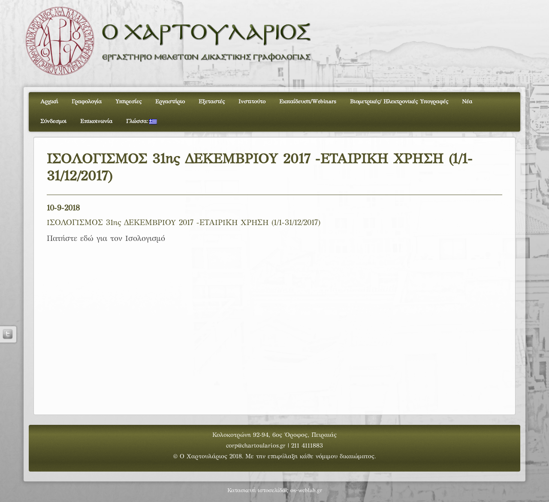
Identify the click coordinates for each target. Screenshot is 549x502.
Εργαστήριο (170, 102)
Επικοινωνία (96, 121)
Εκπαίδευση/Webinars (307, 102)
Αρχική (49, 102)
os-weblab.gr (306, 490)
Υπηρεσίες (128, 102)
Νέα (467, 102)
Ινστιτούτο (251, 102)
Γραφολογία (87, 102)
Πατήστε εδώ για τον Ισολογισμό (106, 239)
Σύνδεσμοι (53, 121)
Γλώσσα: (141, 121)
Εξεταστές (212, 102)
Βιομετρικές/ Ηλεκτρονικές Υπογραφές (399, 102)
